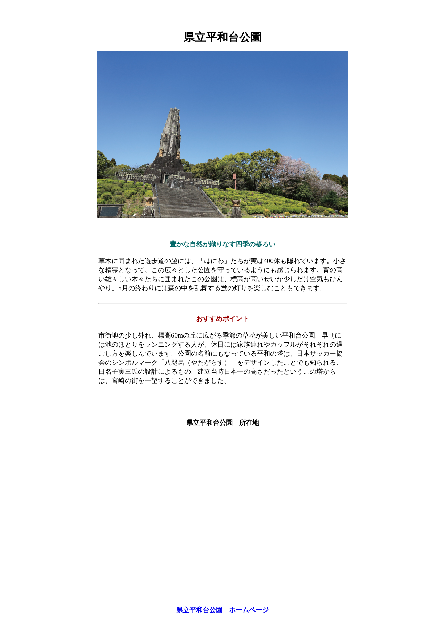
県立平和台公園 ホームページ (222, 610)
